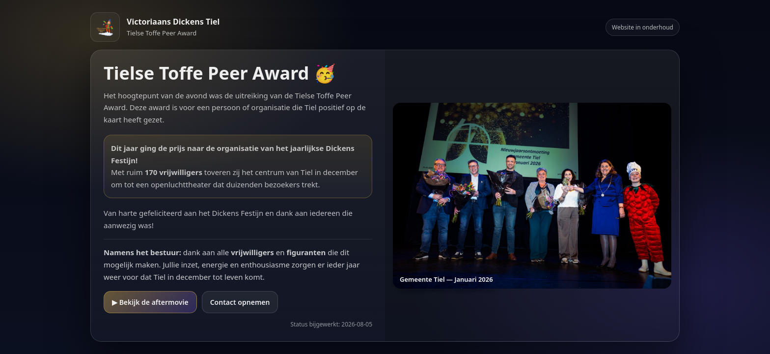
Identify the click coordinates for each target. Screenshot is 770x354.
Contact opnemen (240, 302)
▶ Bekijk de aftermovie (150, 302)
